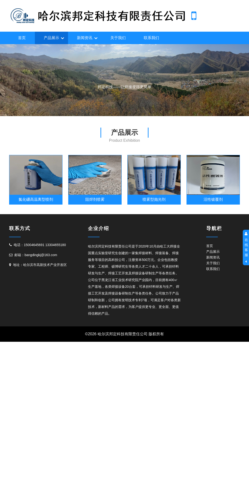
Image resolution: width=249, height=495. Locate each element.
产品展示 (51, 38)
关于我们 (118, 38)
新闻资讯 (84, 38)
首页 (22, 38)
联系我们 (151, 38)
